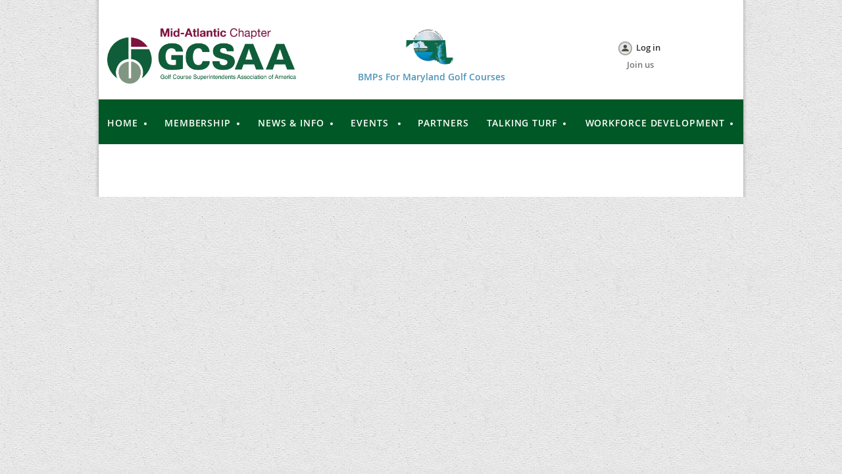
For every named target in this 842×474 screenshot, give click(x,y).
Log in (648, 47)
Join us (640, 64)
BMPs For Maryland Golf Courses (431, 76)
